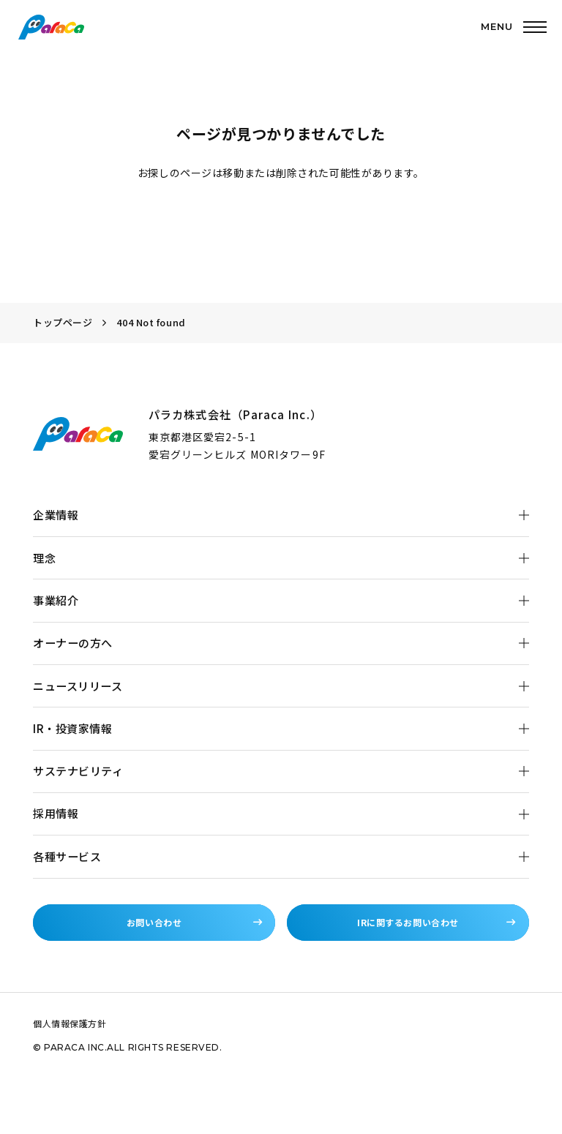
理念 (44, 558)
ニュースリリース (77, 686)
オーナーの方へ (73, 642)
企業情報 (55, 514)
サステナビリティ (78, 770)
